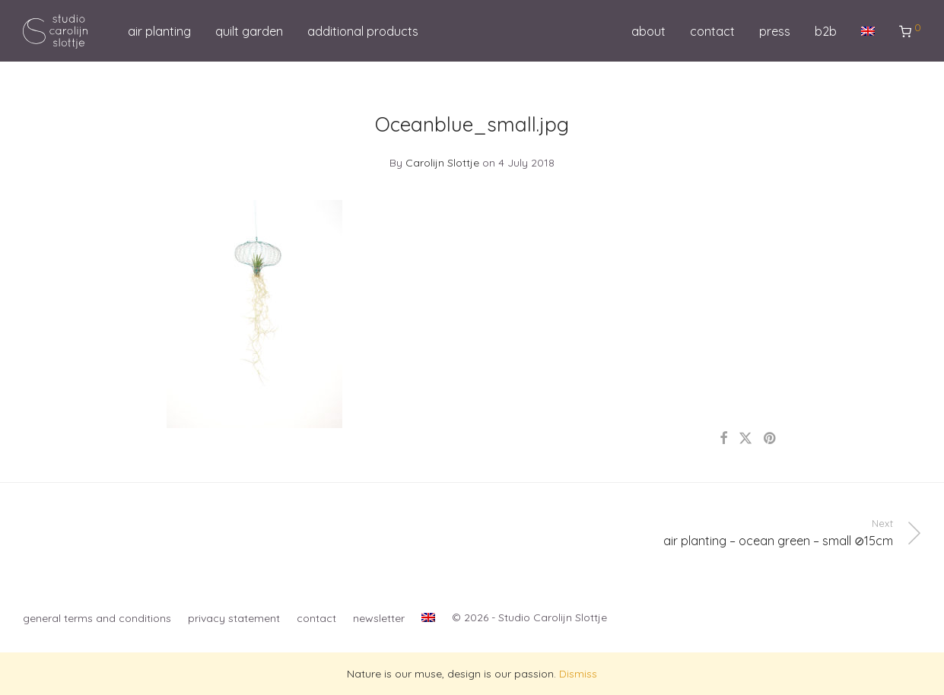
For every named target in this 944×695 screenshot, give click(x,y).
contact (712, 31)
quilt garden (249, 31)
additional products (362, 31)
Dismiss (578, 674)
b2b (826, 31)
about (648, 31)
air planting (159, 31)
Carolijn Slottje (442, 163)
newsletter (379, 618)
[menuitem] (868, 31)
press (774, 31)
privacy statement (234, 618)
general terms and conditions (97, 618)
